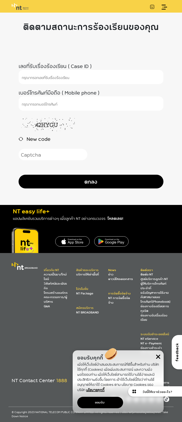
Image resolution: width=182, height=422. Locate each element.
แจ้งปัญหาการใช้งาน (154, 292)
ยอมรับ (100, 402)
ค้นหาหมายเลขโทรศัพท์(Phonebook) (156, 299)
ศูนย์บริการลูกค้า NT (154, 279)
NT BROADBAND (87, 312)
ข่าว (110, 274)
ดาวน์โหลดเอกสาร (120, 279)
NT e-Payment (151, 343)
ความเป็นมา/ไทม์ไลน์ (55, 276)
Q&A (47, 306)
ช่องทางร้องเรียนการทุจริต (155, 308)
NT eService (149, 338)
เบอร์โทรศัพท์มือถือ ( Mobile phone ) (59, 92)
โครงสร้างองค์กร (56, 292)
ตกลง (90, 181)
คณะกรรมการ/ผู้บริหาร (55, 299)
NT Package (84, 293)
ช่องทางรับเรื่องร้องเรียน (154, 317)
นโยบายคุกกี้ (95, 390)
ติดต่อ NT (147, 274)
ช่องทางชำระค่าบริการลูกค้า (151, 350)
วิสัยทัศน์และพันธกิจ (55, 286)
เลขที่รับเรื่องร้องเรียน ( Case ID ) (55, 66)
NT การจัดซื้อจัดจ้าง (119, 300)
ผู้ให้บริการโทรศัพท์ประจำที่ (153, 286)
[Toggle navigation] (164, 7)
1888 (61, 380)
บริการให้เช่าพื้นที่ (87, 274)
